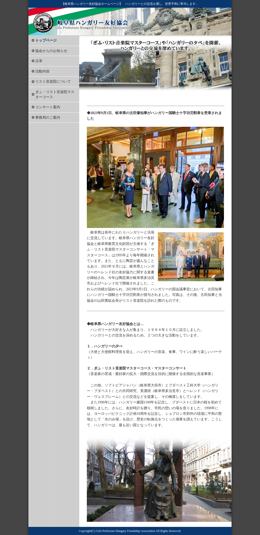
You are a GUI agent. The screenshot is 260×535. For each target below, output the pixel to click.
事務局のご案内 (47, 117)
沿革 (38, 61)
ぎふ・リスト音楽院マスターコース (54, 94)
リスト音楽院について (53, 81)
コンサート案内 (47, 107)
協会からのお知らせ (51, 51)
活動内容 (42, 71)
